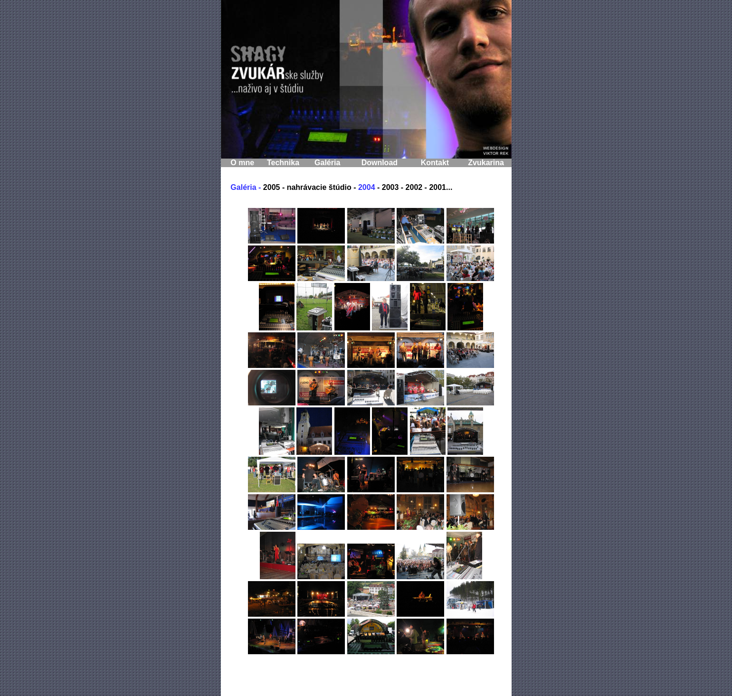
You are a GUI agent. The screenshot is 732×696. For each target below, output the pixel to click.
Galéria (327, 163)
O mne (242, 163)
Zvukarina (486, 163)
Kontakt (435, 163)
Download (379, 163)
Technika (283, 163)
